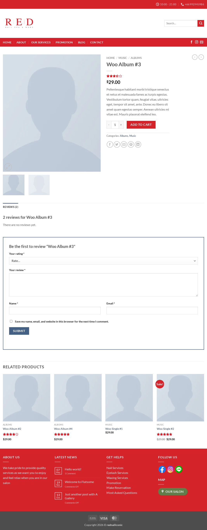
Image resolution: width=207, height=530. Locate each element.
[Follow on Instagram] (196, 42)
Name (13, 303)
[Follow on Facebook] (191, 42)
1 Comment (73, 473)
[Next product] (194, 57)
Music (123, 57)
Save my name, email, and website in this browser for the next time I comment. (62, 321)
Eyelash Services (117, 472)
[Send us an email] (201, 42)
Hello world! (73, 469)
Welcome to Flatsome (79, 482)
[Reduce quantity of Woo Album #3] (109, 125)
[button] (8, 167)
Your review (17, 270)
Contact (96, 42)
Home (7, 42)
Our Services (41, 42)
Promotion (64, 42)
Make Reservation (119, 487)
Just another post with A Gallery (81, 496)
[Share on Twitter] (117, 144)
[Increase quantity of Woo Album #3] (121, 125)
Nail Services (115, 468)
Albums (136, 57)
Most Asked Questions (122, 492)
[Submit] (200, 23)
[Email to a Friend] (124, 144)
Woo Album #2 (12, 428)
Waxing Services (117, 477)
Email (111, 303)
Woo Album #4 (63, 428)
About (21, 42)
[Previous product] (201, 57)
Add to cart (141, 124)
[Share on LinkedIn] (138, 144)
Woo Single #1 (114, 428)
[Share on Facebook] (110, 144)
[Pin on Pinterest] (131, 144)
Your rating (16, 253)
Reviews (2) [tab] (10, 206)
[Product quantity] (115, 125)
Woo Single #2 (165, 428)
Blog (81, 42)
